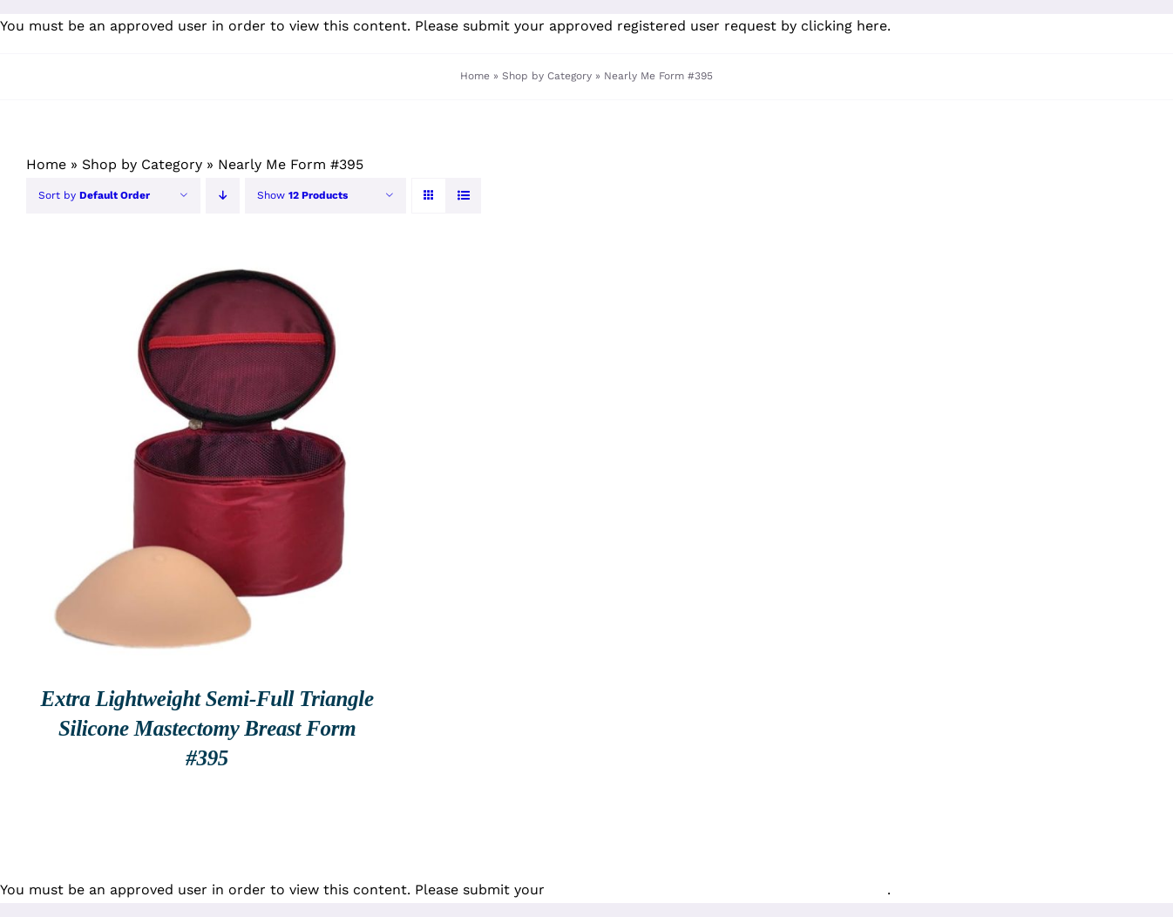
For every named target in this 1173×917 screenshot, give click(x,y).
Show (302, 195)
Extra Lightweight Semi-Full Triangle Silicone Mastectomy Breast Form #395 (207, 728)
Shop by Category (547, 76)
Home (475, 76)
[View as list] (463, 196)
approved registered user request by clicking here (718, 25)
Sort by (94, 195)
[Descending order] (223, 196)
